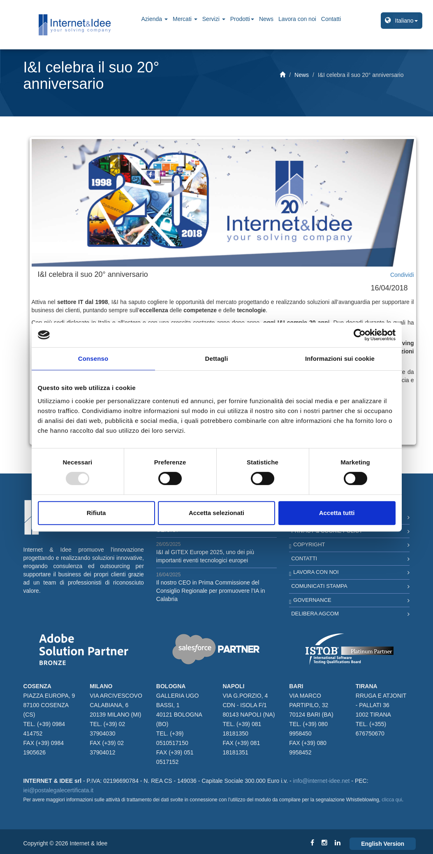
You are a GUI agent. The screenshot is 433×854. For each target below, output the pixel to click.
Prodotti (242, 19)
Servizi (213, 19)
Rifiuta (96, 512)
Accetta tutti (337, 512)
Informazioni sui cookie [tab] (340, 358)
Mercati (185, 19)
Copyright (309, 544)
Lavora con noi (297, 19)
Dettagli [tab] (216, 358)
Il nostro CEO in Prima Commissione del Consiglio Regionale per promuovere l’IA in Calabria (210, 590)
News (266, 19)
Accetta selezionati (216, 512)
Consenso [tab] (93, 358)
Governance (312, 600)
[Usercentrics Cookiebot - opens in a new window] (360, 335)
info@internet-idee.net (321, 780)
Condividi (402, 275)
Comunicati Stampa (319, 586)
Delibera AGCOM (315, 613)
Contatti (331, 19)
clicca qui (392, 800)
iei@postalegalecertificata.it (58, 790)
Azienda (154, 19)
